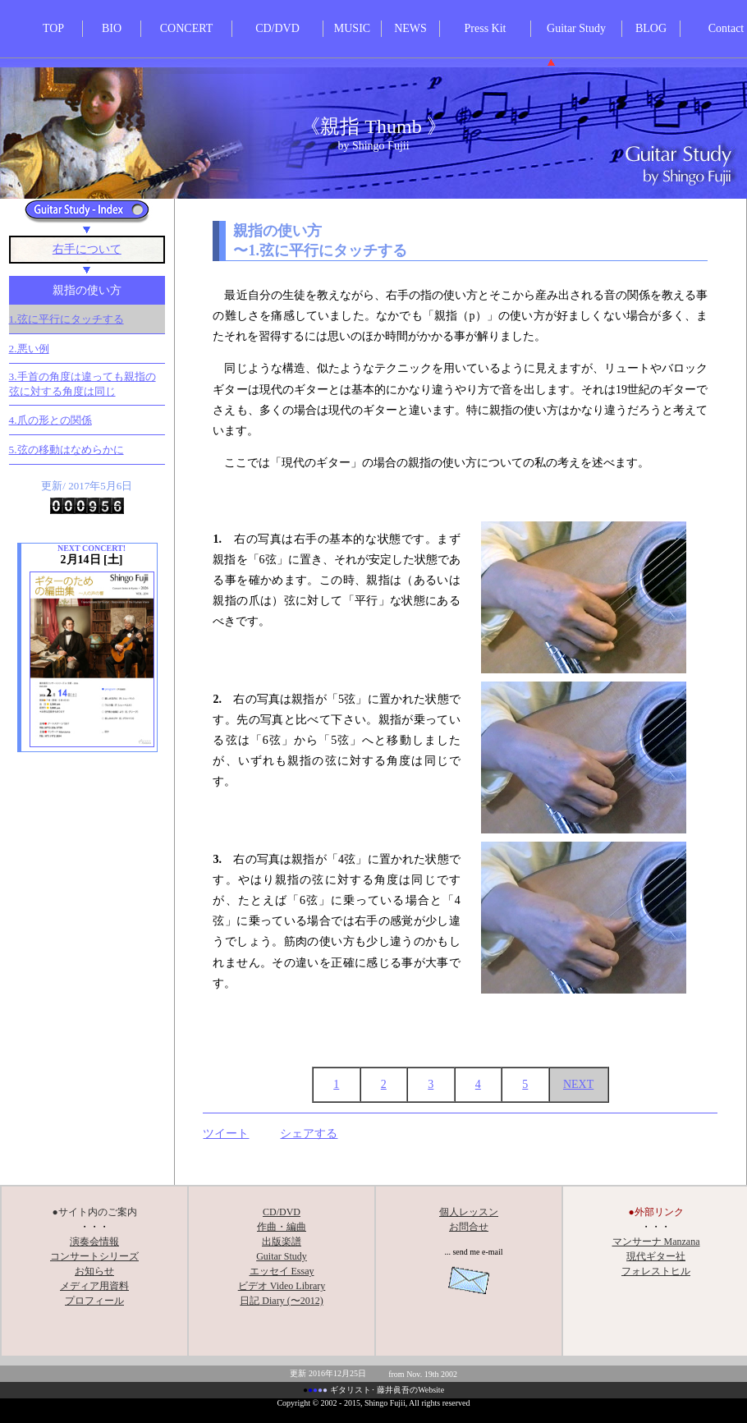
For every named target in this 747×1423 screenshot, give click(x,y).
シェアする (308, 1133)
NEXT (578, 1084)
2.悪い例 (29, 348)
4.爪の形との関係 (50, 420)
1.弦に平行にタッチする (66, 319)
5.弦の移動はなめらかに (66, 449)
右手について (87, 249)
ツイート (226, 1133)
